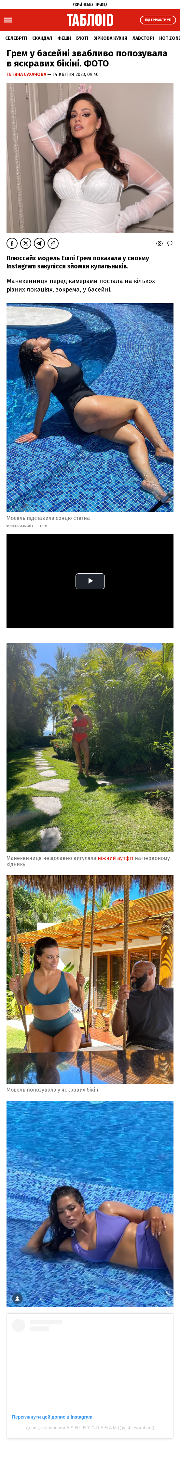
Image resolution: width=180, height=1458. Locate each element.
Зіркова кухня (110, 38)
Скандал (42, 38)
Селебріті (16, 38)
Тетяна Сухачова (27, 74)
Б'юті (82, 38)
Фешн (64, 38)
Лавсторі (143, 38)
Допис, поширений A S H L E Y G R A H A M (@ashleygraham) (90, 1427)
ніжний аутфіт (115, 858)
